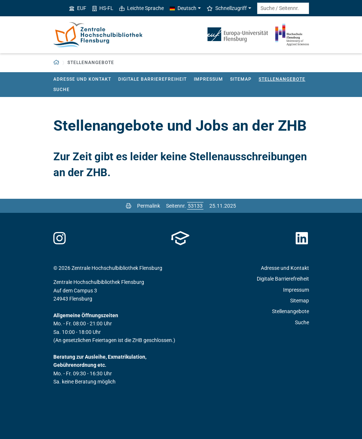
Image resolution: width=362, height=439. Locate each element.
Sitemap (241, 79)
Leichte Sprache (141, 8)
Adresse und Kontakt (82, 79)
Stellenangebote (282, 79)
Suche (61, 89)
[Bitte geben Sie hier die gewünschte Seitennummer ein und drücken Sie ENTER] (195, 206)
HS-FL (102, 8)
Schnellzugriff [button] (227, 8)
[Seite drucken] (128, 206)
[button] (56, 62)
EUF (77, 8)
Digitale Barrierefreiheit (152, 79)
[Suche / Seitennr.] (283, 8)
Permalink (148, 206)
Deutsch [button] (183, 8)
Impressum (208, 79)
